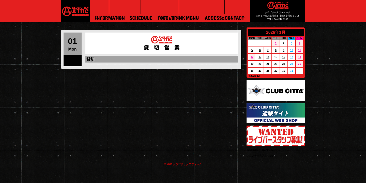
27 (259, 70)
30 (283, 70)
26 (252, 70)
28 (267, 70)
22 (275, 64)
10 (291, 50)
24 (291, 64)
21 (267, 64)
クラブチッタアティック (260, 155)
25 (299, 64)
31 (291, 70)
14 (267, 57)
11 (299, 50)
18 (299, 57)
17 (291, 57)
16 (283, 57)
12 (252, 57)
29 (275, 70)
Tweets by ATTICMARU (260, 149)
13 (259, 57)
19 (252, 64)
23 (283, 64)
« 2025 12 (254, 75)
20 (259, 64)
